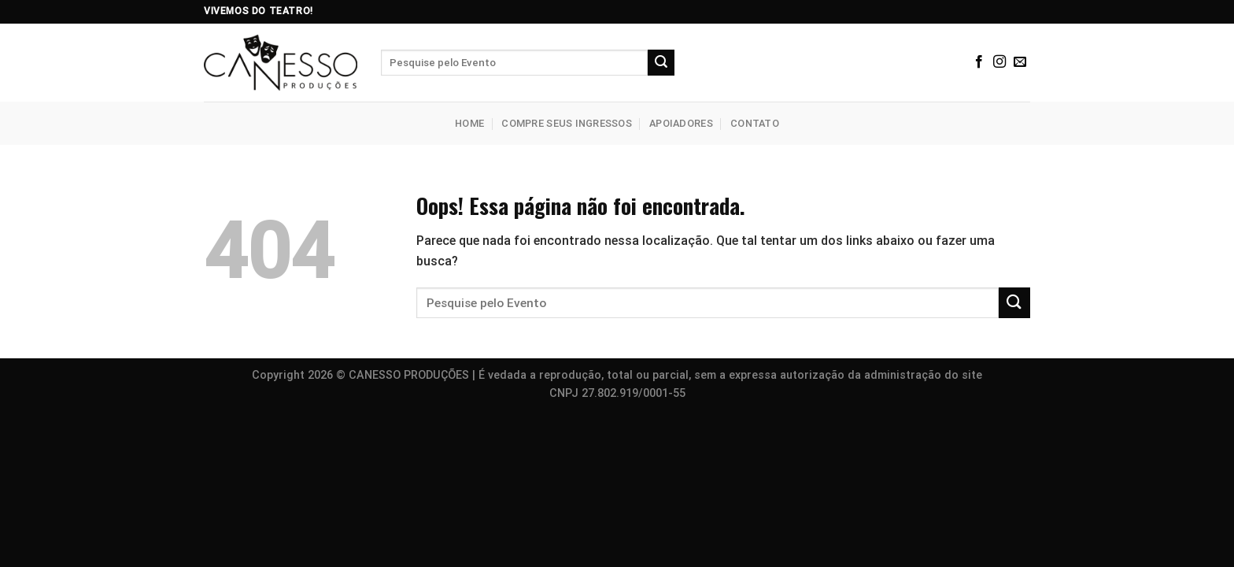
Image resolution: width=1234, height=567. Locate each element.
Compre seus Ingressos (566, 123)
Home (469, 123)
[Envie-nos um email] (1020, 62)
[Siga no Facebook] (979, 62)
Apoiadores (681, 123)
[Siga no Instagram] (999, 62)
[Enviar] (661, 63)
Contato (754, 123)
